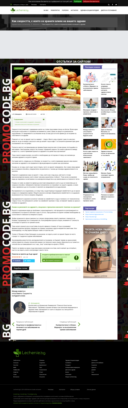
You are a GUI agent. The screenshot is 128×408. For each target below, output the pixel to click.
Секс (40, 367)
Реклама (34, 4)
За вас (46, 10)
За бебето (68, 363)
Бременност (43, 365)
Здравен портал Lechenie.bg (21, 24)
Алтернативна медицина (72, 367)
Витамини (16, 377)
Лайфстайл (16, 370)
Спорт (41, 372)
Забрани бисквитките (91, 1)
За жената (94, 360)
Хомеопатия (43, 370)
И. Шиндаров (17, 114)
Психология (42, 374)
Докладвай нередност (52, 260)
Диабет (93, 370)
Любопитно (55, 10)
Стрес (15, 374)
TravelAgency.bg (32, 394)
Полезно (65, 10)
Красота (93, 367)
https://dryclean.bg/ (91, 217)
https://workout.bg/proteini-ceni (94, 214)
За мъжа (15, 363)
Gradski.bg (16, 394)
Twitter (28, 260)
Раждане (67, 365)
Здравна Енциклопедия (72, 360)
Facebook (16, 260)
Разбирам (77, 1)
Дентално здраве (70, 370)
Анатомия (68, 374)
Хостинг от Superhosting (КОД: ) (48, 403)
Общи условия (75, 389)
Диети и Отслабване (97, 363)
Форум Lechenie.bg (70, 377)
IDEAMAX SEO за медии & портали (23, 403)
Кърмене (94, 365)
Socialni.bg (23, 394)
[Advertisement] (64, 44)
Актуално (74, 10)
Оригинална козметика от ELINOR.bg (96, 219)
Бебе (14, 367)
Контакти (43, 4)
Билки (67, 372)
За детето (42, 363)
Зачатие (15, 365)
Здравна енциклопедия (89, 10)
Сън (92, 372)
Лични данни (91, 389)
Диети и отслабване (109, 10)
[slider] (17, 257)
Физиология (95, 374)
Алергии (15, 372)
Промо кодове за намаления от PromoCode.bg (98, 212)
